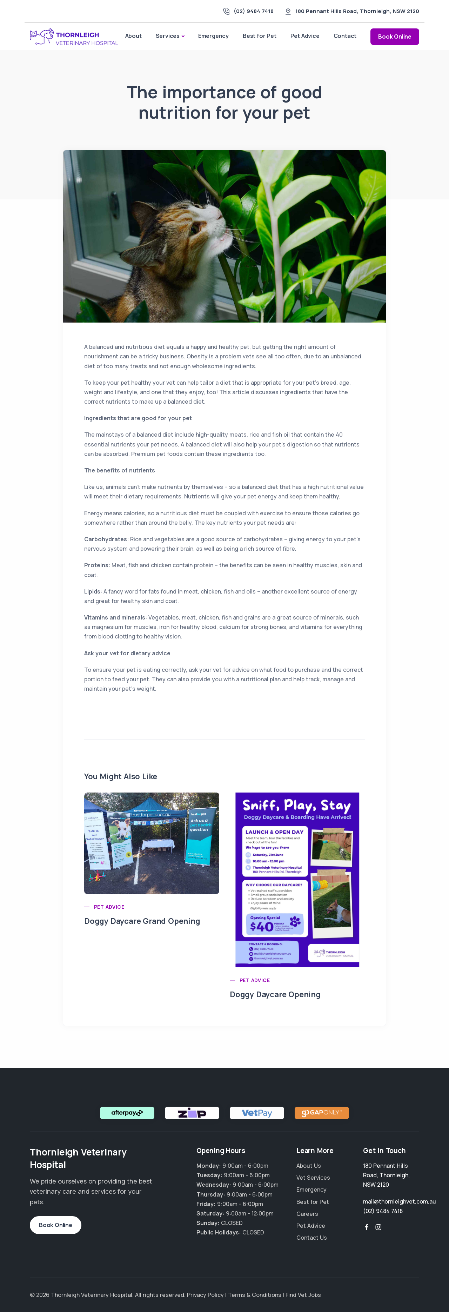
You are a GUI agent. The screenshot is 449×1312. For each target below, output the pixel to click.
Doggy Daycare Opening (275, 994)
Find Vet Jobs (303, 1295)
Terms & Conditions (254, 1295)
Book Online (394, 36)
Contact (345, 36)
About (133, 36)
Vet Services (313, 1177)
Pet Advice (305, 36)
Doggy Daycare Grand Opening (142, 921)
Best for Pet (259, 36)
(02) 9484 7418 (254, 11)
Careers (307, 1214)
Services (168, 36)
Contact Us (311, 1237)
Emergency (213, 36)
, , (357, 11)
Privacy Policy (205, 1295)
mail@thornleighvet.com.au (399, 1201)
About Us (308, 1165)
